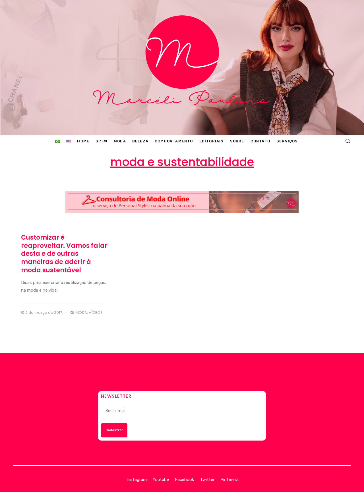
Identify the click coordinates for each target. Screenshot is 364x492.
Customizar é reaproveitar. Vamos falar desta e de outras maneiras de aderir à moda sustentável (64, 253)
